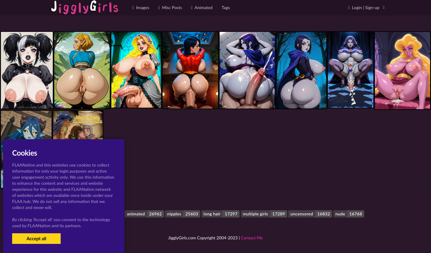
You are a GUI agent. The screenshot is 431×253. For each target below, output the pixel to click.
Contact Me (252, 237)
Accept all (36, 238)
